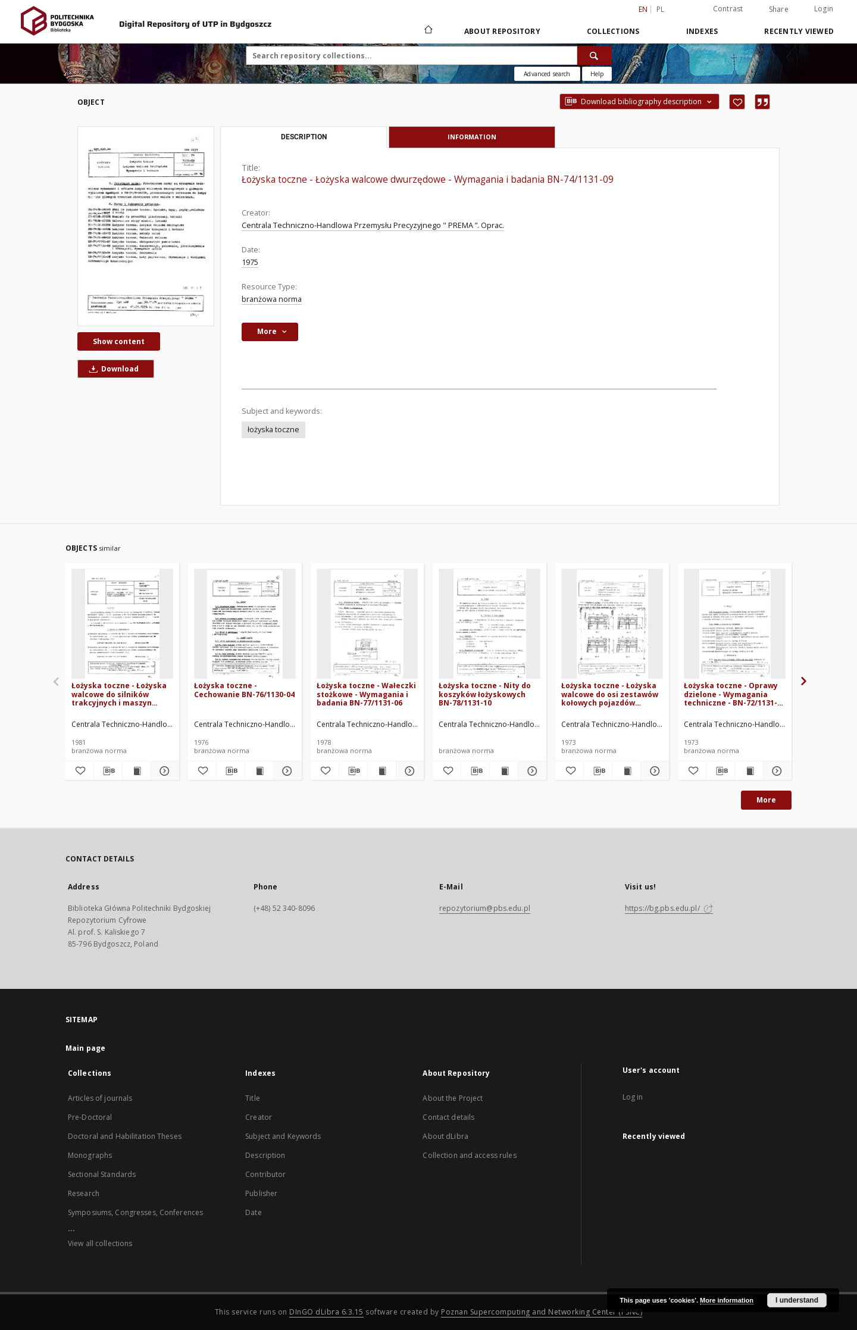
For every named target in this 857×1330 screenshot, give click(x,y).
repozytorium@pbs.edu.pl (484, 908)
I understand (796, 1300)
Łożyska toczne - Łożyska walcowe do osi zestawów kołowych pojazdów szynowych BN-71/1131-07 (609, 693)
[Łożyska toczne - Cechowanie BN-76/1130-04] (245, 624)
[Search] (594, 55)
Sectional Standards (102, 1174)
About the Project (453, 1098)
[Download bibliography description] (108, 771)
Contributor (265, 1174)
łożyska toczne (273, 429)
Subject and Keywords (283, 1136)
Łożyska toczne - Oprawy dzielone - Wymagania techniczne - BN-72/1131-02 (731, 693)
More (766, 800)
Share (779, 9)
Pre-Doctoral (90, 1117)
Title (252, 1098)
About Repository (502, 31)
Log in (633, 1097)
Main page (85, 1048)
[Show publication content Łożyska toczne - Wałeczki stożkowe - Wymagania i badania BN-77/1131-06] (382, 771)
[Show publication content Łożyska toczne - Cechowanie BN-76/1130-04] (259, 771)
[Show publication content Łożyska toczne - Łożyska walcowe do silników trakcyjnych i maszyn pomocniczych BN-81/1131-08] (137, 771)
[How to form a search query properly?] (597, 74)
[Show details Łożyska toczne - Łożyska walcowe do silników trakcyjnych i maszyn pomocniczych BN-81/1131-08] (163, 771)
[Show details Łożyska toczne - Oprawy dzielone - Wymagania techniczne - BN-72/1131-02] (776, 771)
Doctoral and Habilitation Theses (125, 1136)
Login (823, 9)
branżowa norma (272, 299)
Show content (119, 341)
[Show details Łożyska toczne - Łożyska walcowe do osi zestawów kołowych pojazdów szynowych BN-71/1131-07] (653, 771)
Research (83, 1193)
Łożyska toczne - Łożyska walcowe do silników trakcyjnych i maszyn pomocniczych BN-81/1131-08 (121, 693)
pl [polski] (660, 9)
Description (265, 1155)
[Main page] (427, 31)
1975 (250, 262)
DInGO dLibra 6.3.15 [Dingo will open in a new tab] (326, 1312)
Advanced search (547, 74)
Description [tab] (304, 137)
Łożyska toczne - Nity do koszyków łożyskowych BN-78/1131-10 (485, 693)
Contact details (448, 1117)
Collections (613, 31)
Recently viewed (799, 31)
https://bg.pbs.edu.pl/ (669, 908)
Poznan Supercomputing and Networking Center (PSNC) (541, 1312)
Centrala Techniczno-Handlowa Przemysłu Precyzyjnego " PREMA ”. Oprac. (373, 225)
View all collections (100, 1243)
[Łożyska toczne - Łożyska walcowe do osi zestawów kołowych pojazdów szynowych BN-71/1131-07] (612, 624)
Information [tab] (472, 136)
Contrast (728, 9)
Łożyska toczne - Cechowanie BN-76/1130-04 (244, 689)
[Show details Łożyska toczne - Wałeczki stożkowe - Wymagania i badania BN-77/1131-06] (409, 771)
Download (112, 369)
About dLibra (445, 1136)
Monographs (90, 1155)
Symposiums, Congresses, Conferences (135, 1212)
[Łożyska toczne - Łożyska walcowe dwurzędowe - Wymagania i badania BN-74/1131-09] (146, 226)
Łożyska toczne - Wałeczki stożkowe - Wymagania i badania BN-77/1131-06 (366, 693)
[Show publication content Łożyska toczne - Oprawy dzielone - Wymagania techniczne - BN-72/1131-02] (749, 771)
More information (726, 1300)
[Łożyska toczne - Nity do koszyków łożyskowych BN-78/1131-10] (489, 624)
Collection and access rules (469, 1155)
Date (253, 1212)
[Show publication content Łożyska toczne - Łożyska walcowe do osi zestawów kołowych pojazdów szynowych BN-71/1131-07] (626, 771)
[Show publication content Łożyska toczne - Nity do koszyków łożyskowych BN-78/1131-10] (504, 771)
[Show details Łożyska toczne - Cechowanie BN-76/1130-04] (286, 771)
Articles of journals (100, 1098)
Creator (258, 1117)
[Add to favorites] (737, 102)
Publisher (261, 1193)
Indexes (702, 31)
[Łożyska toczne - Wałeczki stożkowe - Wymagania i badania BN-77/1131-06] (367, 624)
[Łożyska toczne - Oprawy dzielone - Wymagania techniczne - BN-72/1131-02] (734, 624)
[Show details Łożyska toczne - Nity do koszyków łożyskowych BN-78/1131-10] (531, 771)
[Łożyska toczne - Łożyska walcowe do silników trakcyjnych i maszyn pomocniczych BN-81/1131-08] (122, 624)
